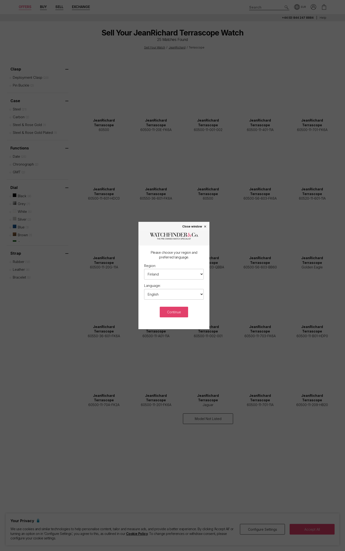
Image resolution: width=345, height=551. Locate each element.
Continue (174, 312)
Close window (194, 226)
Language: (152, 286)
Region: (150, 266)
